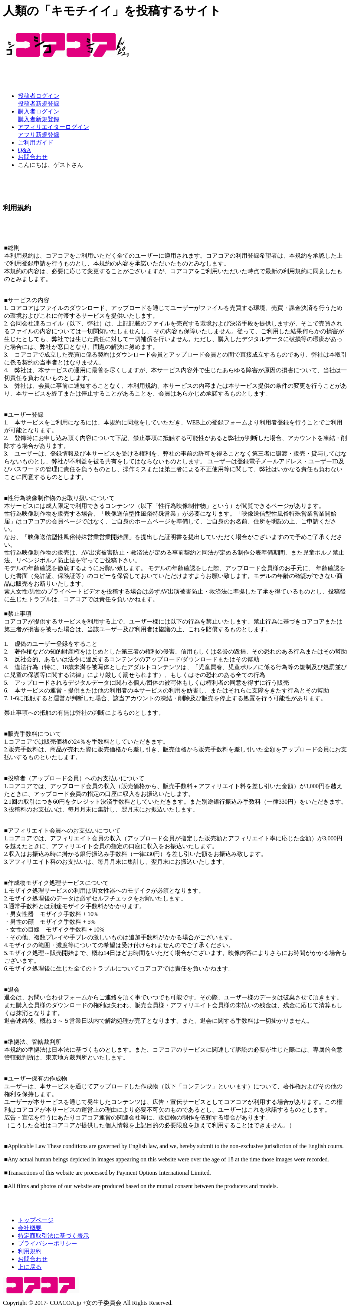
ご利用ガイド (35, 142)
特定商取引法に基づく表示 (53, 1236)
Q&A (24, 150)
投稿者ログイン (38, 96)
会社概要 (30, 1228)
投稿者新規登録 (38, 103)
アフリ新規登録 (38, 135)
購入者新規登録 (38, 119)
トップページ (35, 1220)
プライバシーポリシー (47, 1243)
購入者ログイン (38, 111)
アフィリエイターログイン (53, 127)
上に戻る (30, 1267)
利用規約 (30, 1251)
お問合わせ (32, 157)
